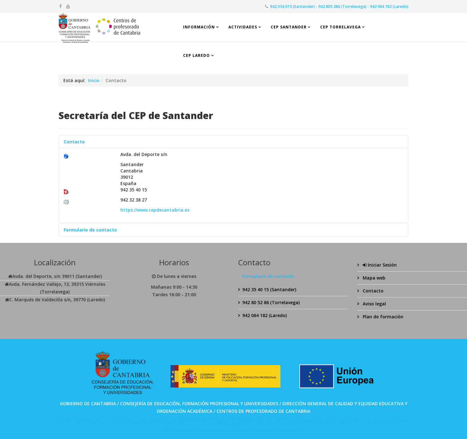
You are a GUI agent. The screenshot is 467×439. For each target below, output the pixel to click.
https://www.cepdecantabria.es (154, 210)
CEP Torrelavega (340, 27)
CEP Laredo (196, 55)
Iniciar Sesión (379, 265)
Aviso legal (373, 304)
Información (199, 27)
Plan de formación (382, 317)
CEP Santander (289, 27)
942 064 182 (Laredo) (264, 315)
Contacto (74, 142)
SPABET (213, 417)
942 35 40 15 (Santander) (269, 289)
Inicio (94, 80)
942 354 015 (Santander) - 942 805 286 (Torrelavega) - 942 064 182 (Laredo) (339, 6)
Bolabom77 (226, 430)
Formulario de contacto (90, 230)
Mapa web (373, 278)
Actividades (242, 27)
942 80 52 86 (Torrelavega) (271, 302)
